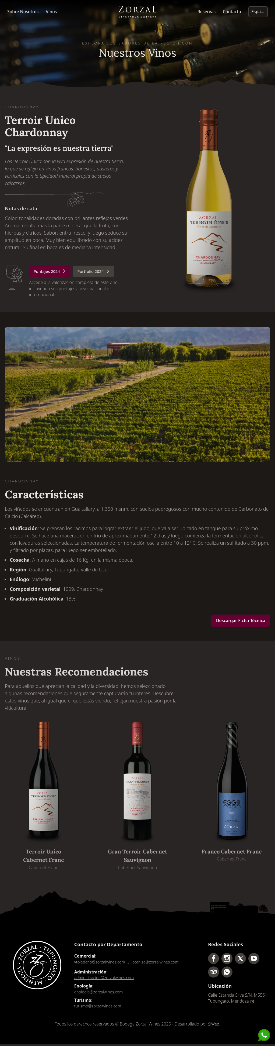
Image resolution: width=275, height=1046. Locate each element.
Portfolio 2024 (98, 272)
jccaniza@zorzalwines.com (160, 963)
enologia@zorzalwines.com (100, 993)
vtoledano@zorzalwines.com (101, 963)
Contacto (232, 12)
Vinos (51, 12)
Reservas (207, 12)
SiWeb (214, 1026)
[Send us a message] (264, 1035)
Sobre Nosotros (22, 12)
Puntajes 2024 (51, 272)
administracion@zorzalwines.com (106, 979)
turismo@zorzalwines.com (99, 1008)
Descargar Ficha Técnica (240, 621)
